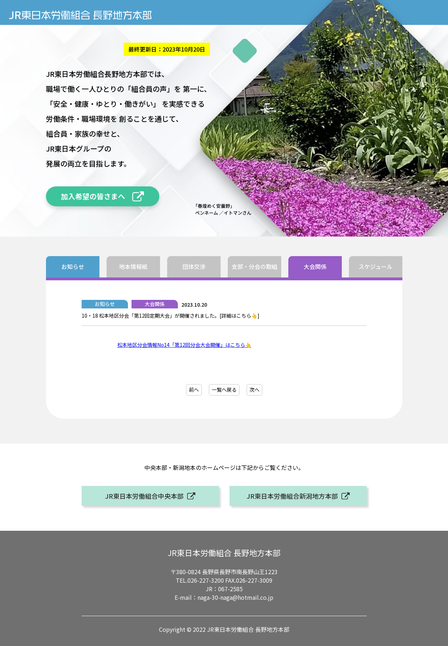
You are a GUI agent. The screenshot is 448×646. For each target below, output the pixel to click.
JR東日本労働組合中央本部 (144, 496)
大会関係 (315, 266)
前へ (194, 389)
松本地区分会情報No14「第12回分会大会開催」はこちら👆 (184, 344)
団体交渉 (193, 266)
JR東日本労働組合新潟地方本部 (292, 496)
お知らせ (72, 266)
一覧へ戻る (224, 389)
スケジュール (375, 266)
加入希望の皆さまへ (93, 196)
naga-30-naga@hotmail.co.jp (235, 597)
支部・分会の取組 (254, 266)
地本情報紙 (133, 266)
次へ (254, 389)
